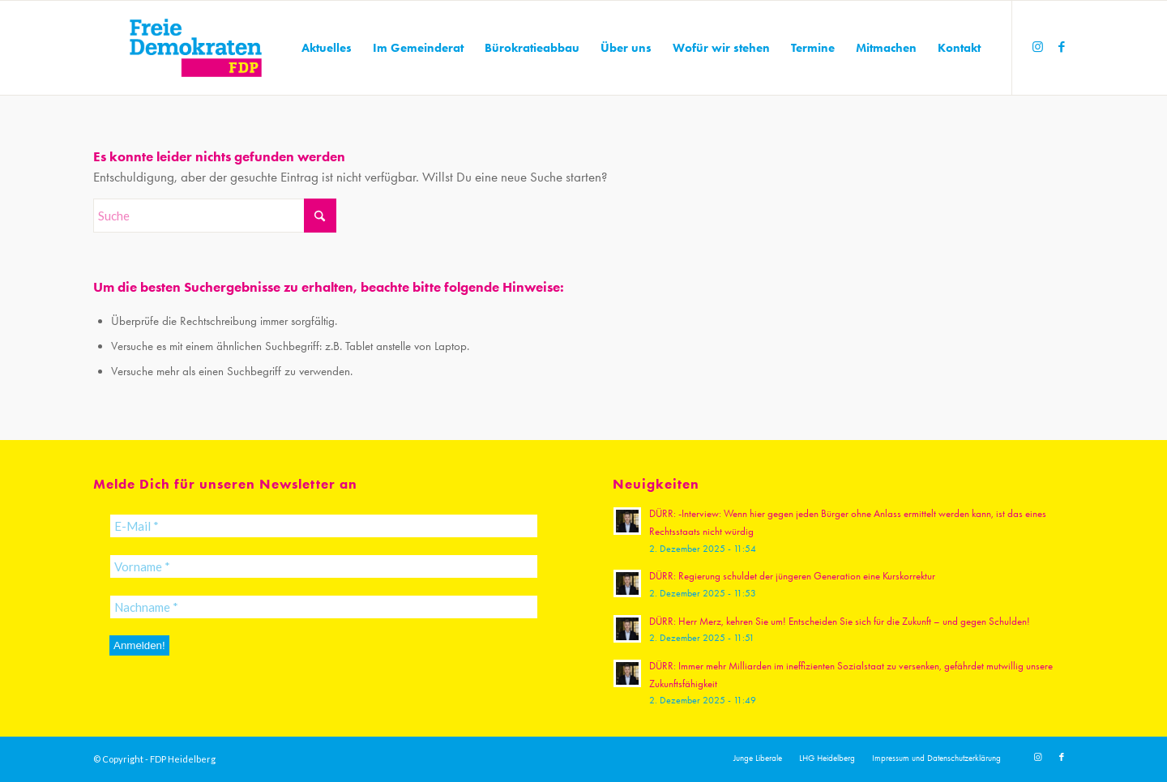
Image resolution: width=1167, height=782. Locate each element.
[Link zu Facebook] (1061, 47)
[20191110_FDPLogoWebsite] (195, 48)
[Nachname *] (323, 607)
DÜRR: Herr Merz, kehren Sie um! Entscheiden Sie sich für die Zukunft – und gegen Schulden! (839, 621)
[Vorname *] (323, 566)
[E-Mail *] (323, 526)
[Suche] (214, 216)
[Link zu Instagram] (1037, 47)
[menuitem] (326, 48)
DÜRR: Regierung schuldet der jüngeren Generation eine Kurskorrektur (792, 576)
